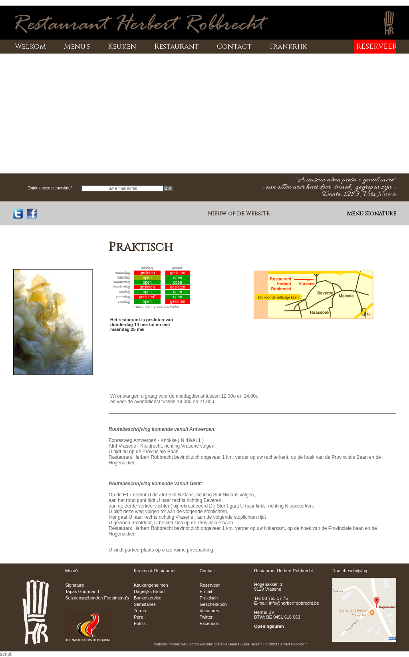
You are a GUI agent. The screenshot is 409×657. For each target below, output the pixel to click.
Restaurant (176, 47)
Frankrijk (288, 47)
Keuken (122, 47)
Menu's (77, 47)
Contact (234, 47)
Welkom (30, 47)
